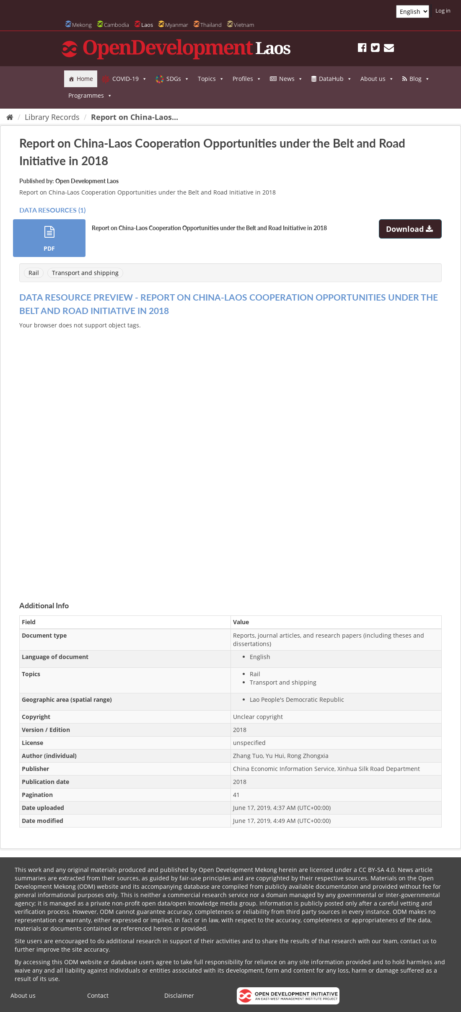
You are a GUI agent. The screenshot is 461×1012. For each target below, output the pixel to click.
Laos (147, 25)
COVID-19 (129, 78)
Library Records (52, 117)
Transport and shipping (85, 273)
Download (410, 229)
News (291, 78)
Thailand (211, 25)
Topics (211, 78)
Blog (419, 78)
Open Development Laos (87, 180)
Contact (98, 995)
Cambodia (116, 25)
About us (377, 78)
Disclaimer (179, 995)
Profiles (247, 78)
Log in (443, 10)
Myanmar (176, 25)
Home (85, 79)
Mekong (82, 25)
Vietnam (244, 25)
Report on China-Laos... (134, 117)
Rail (33, 273)
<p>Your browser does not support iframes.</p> (230, 455)
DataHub (335, 78)
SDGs (177, 78)
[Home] (9, 117)
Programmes (90, 95)
